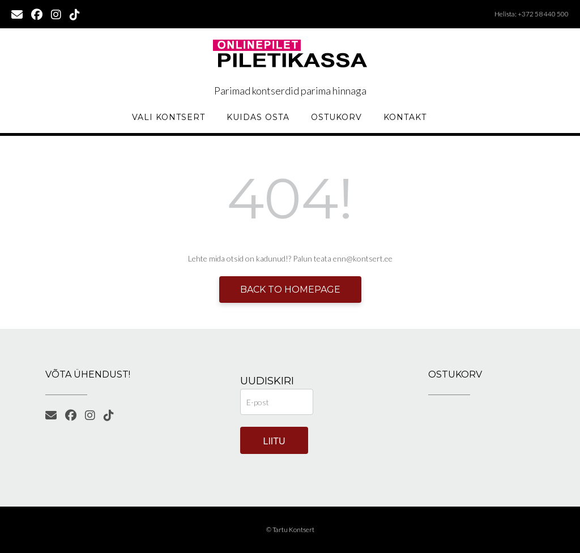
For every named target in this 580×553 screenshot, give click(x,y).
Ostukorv (336, 117)
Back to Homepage (290, 289)
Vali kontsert (168, 117)
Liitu (274, 441)
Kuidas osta (258, 117)
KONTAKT (405, 117)
